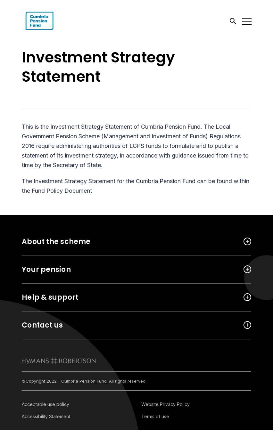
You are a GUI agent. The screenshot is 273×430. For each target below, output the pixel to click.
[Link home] (50, 20)
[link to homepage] (59, 361)
